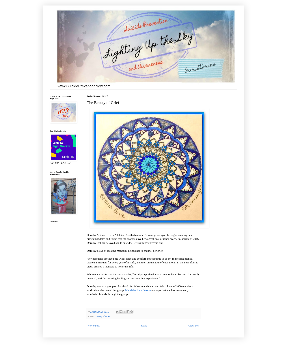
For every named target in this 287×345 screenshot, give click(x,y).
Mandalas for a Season (138, 290)
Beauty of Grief (103, 316)
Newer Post (94, 325)
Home (144, 325)
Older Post (194, 325)
